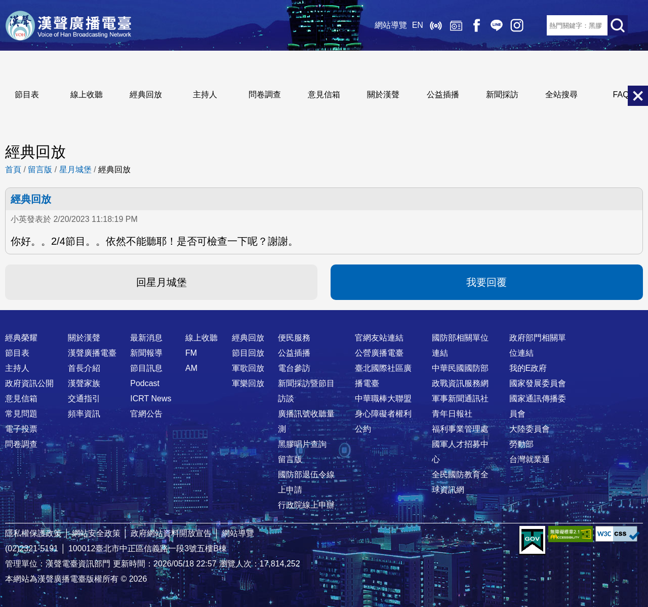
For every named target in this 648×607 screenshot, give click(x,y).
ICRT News (150, 398)
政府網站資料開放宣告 (171, 533)
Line (496, 25)
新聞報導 (146, 353)
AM (191, 368)
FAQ (621, 94)
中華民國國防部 (460, 368)
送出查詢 (618, 25)
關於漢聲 (383, 94)
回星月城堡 (161, 282)
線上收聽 (435, 25)
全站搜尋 (561, 94)
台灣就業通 (529, 459)
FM (191, 353)
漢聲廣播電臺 (68, 25)
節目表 (27, 94)
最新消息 (146, 337)
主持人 (205, 94)
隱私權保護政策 (33, 533)
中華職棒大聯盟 (383, 398)
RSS (536, 25)
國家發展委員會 (537, 383)
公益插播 (443, 94)
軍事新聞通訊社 (460, 398)
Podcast (144, 383)
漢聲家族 (84, 383)
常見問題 (21, 413)
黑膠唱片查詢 (302, 444)
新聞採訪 (502, 94)
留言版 (40, 169)
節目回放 (248, 353)
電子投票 (21, 429)
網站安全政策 (96, 533)
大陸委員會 (529, 429)
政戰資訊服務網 (460, 383)
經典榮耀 (21, 337)
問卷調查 (265, 94)
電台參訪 (294, 368)
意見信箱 (324, 94)
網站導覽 (390, 25)
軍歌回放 (248, 368)
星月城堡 (75, 169)
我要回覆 (486, 282)
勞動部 (521, 444)
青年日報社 (452, 413)
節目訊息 (146, 368)
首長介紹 (84, 368)
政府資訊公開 (29, 383)
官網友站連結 (379, 337)
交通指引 (84, 398)
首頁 (13, 169)
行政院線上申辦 (306, 505)
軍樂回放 (248, 383)
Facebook (476, 25)
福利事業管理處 (460, 429)
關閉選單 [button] (638, 96)
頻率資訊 (84, 413)
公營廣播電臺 (379, 353)
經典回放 (456, 25)
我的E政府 (528, 368)
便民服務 (294, 337)
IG (516, 25)
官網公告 (146, 413)
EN (417, 25)
